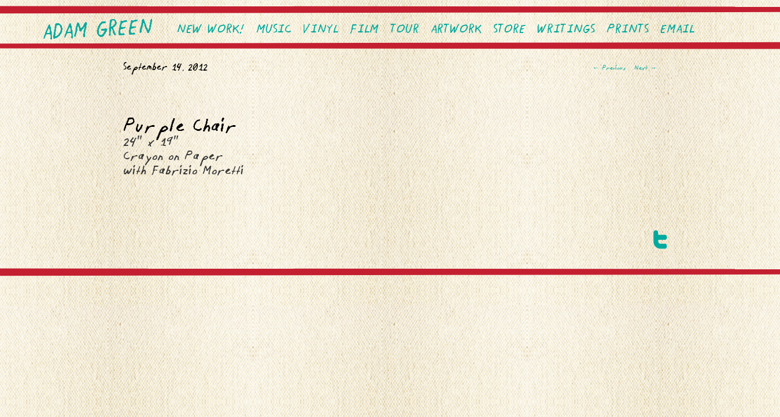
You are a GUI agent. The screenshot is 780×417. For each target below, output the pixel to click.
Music (273, 30)
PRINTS (628, 30)
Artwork (456, 30)
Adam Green (98, 30)
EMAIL (677, 30)
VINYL (320, 30)
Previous (609, 68)
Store (509, 30)
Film (364, 30)
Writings (566, 30)
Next (645, 68)
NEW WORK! (211, 30)
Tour (404, 30)
